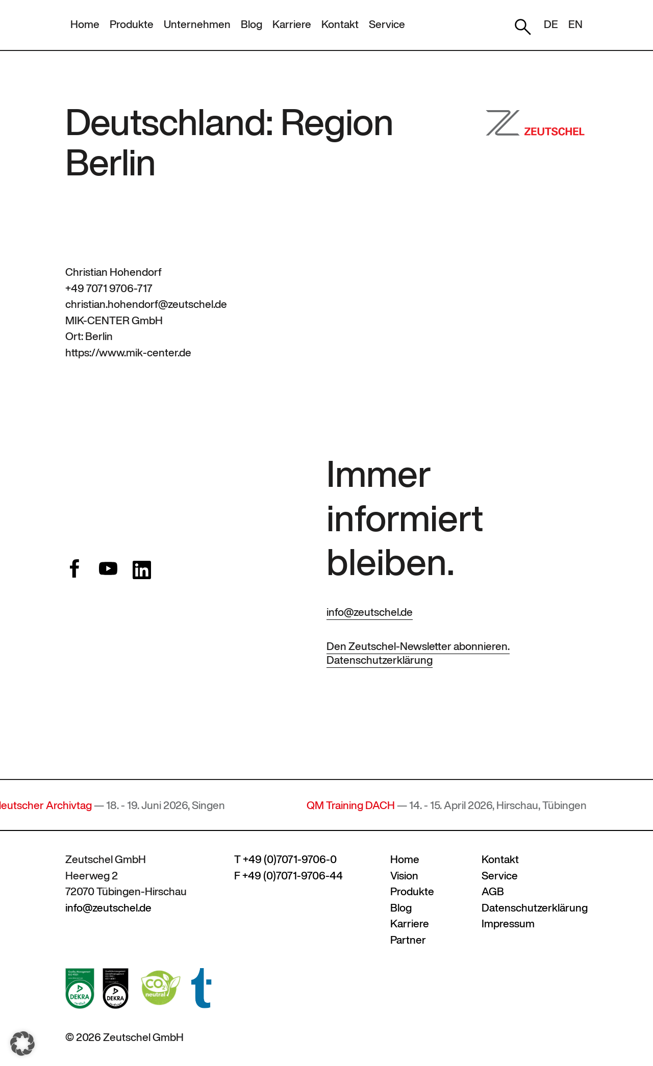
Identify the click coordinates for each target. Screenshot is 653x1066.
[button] (22, 1043)
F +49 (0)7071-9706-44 (288, 875)
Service (387, 24)
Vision (404, 875)
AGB (493, 891)
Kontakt (340, 24)
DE (551, 24)
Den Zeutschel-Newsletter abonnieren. (418, 646)
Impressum (508, 923)
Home (84, 24)
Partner (408, 939)
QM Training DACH (355, 805)
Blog (251, 24)
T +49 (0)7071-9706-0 (285, 859)
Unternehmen (197, 24)
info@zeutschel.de (369, 612)
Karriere (291, 24)
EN (575, 24)
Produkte (132, 24)
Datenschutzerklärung (379, 660)
